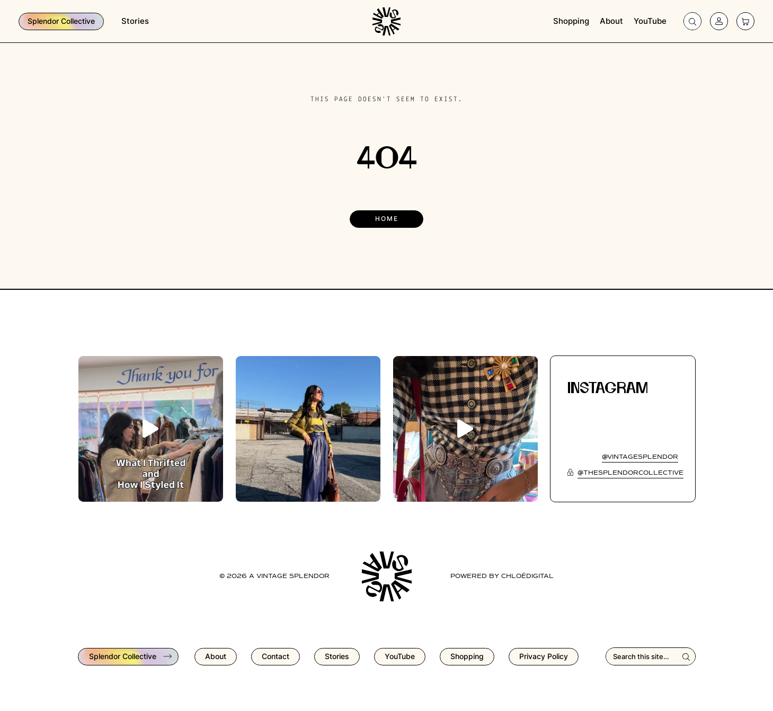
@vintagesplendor (640, 457)
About (611, 21)
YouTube (650, 21)
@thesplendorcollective (630, 473)
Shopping (571, 21)
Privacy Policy (543, 656)
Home (386, 219)
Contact (275, 656)
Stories (135, 21)
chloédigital (527, 576)
